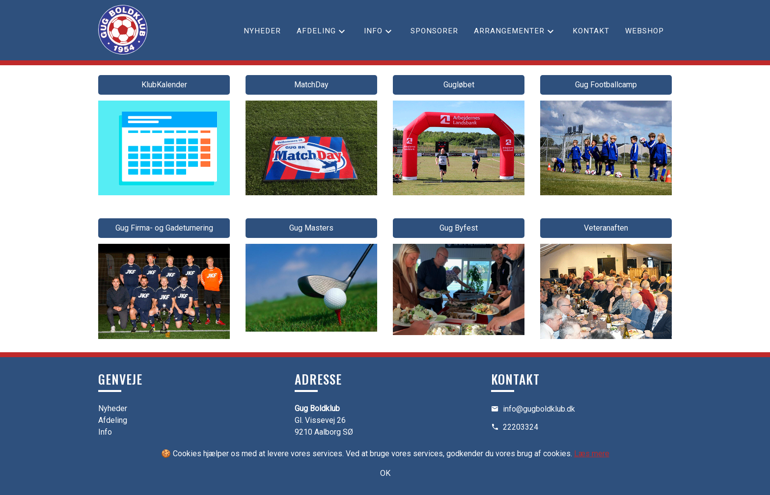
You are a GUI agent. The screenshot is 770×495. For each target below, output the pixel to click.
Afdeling (316, 30)
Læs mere (591, 453)
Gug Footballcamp (606, 84)
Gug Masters (311, 228)
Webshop (644, 30)
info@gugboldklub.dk (539, 409)
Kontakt (591, 30)
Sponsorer (434, 30)
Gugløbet (458, 84)
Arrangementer (509, 30)
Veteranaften (606, 228)
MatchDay (311, 84)
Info (373, 30)
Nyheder (262, 30)
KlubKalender (164, 84)
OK (385, 473)
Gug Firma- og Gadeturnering (164, 228)
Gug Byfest (459, 228)
